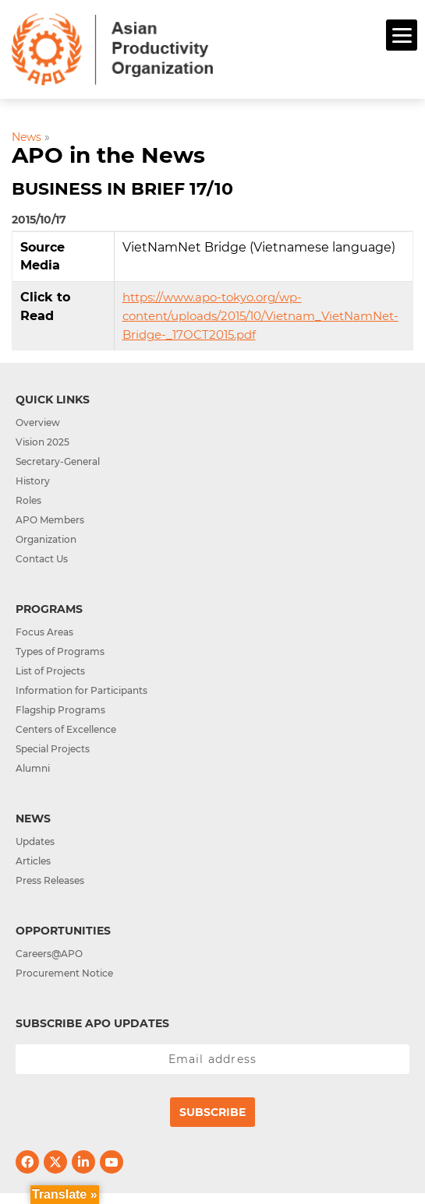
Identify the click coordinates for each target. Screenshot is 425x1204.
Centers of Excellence (66, 729)
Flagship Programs (60, 710)
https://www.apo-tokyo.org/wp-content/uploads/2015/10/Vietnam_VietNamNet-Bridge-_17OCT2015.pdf (260, 316)
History (33, 481)
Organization (46, 539)
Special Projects (53, 749)
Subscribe (212, 1112)
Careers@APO (49, 953)
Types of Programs (60, 651)
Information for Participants (81, 690)
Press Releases (50, 880)
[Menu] (401, 35)
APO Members (50, 520)
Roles (28, 500)
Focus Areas (44, 632)
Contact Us (42, 559)
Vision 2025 (42, 442)
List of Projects (50, 671)
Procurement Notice (64, 973)
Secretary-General (58, 461)
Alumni (33, 768)
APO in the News (108, 155)
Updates (35, 841)
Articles (33, 861)
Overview (38, 422)
